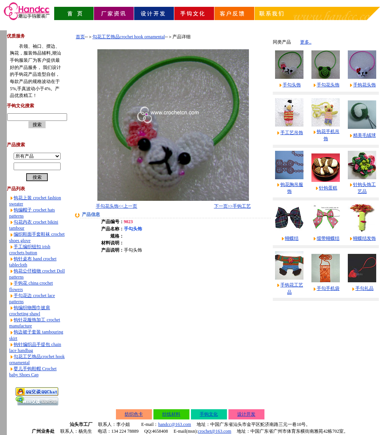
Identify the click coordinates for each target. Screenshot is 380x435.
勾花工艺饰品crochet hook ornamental (128, 36)
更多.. (305, 42)
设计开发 (246, 414)
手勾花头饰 (328, 85)
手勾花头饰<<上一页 (117, 206)
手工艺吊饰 (291, 132)
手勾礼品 (364, 288)
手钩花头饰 (364, 85)
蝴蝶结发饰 (364, 238)
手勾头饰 (292, 85)
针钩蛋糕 (328, 188)
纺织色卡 (134, 414)
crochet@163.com (214, 431)
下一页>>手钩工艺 (232, 206)
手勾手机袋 (328, 288)
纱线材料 (171, 414)
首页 (80, 36)
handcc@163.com (174, 424)
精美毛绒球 (364, 135)
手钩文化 (209, 414)
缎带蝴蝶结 (328, 238)
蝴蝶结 (292, 238)
